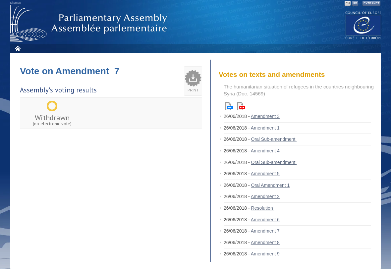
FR (355, 3)
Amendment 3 (265, 116)
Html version (229, 106)
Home (17, 48)
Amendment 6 (265, 219)
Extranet (371, 3)
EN (348, 3)
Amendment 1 (265, 128)
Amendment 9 (265, 253)
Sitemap (15, 2)
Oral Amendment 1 (270, 185)
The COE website (363, 25)
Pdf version (241, 106)
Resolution (262, 208)
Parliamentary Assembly (90, 23)
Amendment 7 (265, 231)
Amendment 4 (265, 150)
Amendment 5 (265, 173)
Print (193, 90)
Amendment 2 (265, 196)
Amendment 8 (265, 242)
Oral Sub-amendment (274, 139)
